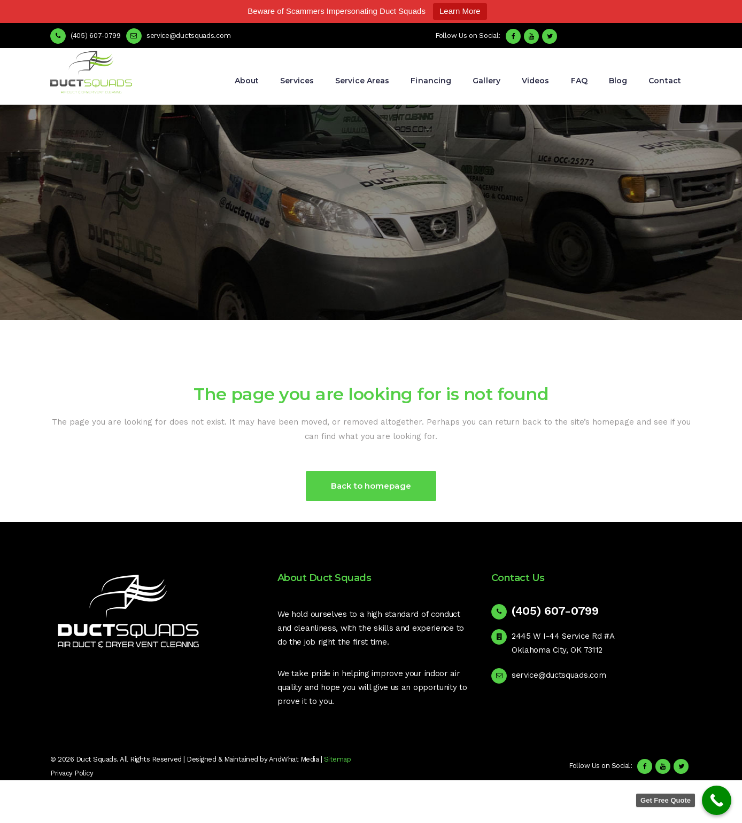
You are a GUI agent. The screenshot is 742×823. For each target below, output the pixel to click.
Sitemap (337, 759)
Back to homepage (371, 486)
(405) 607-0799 (96, 36)
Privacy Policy (71, 773)
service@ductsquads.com (559, 675)
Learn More (460, 10)
